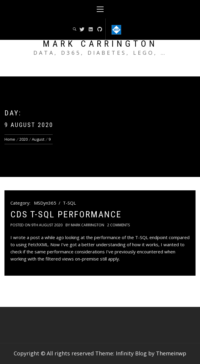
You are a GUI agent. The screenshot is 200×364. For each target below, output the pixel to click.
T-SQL (69, 203)
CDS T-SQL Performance (66, 214)
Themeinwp (171, 353)
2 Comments (118, 225)
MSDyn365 (45, 203)
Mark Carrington (100, 43)
